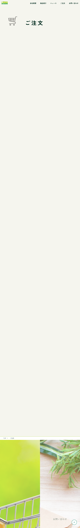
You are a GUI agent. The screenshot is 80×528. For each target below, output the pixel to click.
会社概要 (33, 3)
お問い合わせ (73, 3)
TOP (4, 438)
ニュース (53, 3)
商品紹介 (43, 3)
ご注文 (62, 3)
